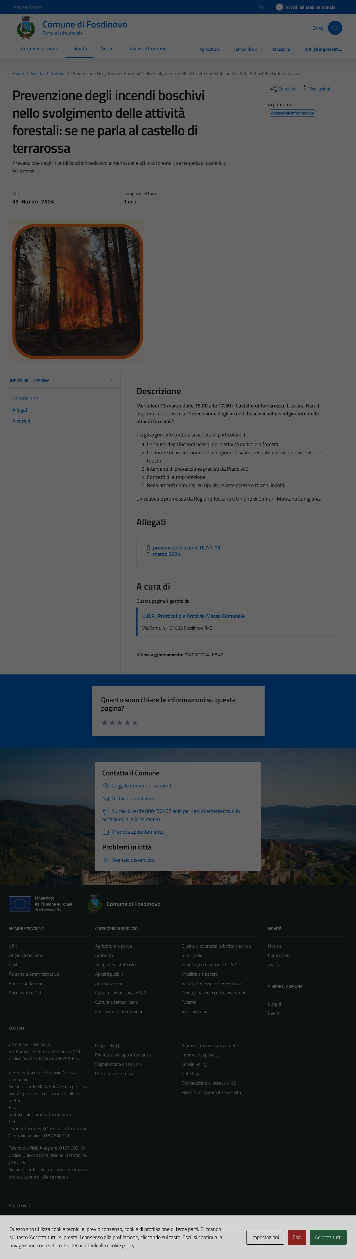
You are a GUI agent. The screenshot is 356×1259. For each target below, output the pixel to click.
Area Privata (21, 1205)
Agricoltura (209, 49)
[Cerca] (335, 28)
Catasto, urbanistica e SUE (120, 992)
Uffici (13, 945)
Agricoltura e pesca (113, 945)
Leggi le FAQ (107, 1045)
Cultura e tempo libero (116, 1002)
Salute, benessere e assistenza (211, 983)
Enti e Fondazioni (25, 983)
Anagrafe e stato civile (117, 964)
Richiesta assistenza (114, 1073)
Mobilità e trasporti (200, 973)
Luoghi (274, 1003)
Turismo (189, 1002)
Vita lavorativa (196, 1011)
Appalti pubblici (109, 973)
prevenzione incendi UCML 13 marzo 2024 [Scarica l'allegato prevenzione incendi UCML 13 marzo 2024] (186, 551)
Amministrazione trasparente (209, 1045)
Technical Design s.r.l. (48, 1242)
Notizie (275, 945)
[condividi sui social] (283, 88)
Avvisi (273, 964)
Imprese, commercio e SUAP (209, 964)
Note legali (191, 1073)
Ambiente (104, 955)
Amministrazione (39, 48)
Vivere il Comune (148, 48)
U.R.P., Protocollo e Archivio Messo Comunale (193, 616)
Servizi (108, 48)
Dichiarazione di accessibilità (208, 1082)
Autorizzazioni (108, 983)
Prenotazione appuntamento (123, 1054)
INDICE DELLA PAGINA (63, 380)
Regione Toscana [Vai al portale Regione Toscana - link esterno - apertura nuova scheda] (28, 7)
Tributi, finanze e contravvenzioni (213, 992)
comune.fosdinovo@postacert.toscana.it (48, 1128)
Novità (79, 48)
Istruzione (281, 49)
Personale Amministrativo (34, 973)
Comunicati (279, 955)
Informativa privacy (200, 1054)
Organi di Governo (26, 955)
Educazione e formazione (119, 1011)
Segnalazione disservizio (118, 1064)
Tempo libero (246, 49)
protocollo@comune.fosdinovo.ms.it (43, 1114)
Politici (15, 964)
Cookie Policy (194, 1064)
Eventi (274, 1013)
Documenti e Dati (25, 992)
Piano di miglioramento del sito (211, 1092)
